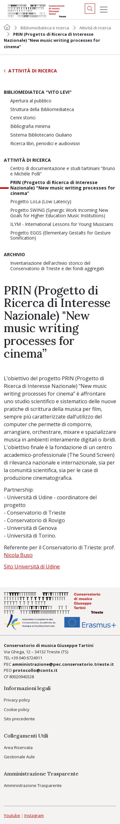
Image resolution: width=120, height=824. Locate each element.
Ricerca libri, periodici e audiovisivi (45, 143)
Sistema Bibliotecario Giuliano (41, 135)
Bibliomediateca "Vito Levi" (38, 92)
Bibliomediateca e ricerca (44, 28)
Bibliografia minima (30, 126)
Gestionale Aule (19, 757)
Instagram (34, 815)
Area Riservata (18, 747)
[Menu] (103, 10)
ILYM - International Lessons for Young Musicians (61, 224)
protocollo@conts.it (35, 670)
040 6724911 (30, 658)
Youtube (12, 815)
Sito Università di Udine (32, 566)
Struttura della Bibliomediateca (42, 109)
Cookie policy (16, 709)
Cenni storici (23, 118)
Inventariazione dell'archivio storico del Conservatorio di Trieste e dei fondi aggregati (57, 266)
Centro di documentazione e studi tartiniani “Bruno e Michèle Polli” (62, 171)
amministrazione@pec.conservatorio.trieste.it (63, 664)
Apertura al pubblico (31, 101)
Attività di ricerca (95, 28)
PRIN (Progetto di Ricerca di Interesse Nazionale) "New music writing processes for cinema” (62, 188)
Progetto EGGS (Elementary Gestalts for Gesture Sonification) (60, 235)
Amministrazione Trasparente (33, 785)
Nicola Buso (18, 555)
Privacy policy (17, 700)
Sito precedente (19, 719)
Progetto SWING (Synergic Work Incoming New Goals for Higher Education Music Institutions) (59, 213)
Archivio (14, 254)
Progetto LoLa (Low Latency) (40, 201)
